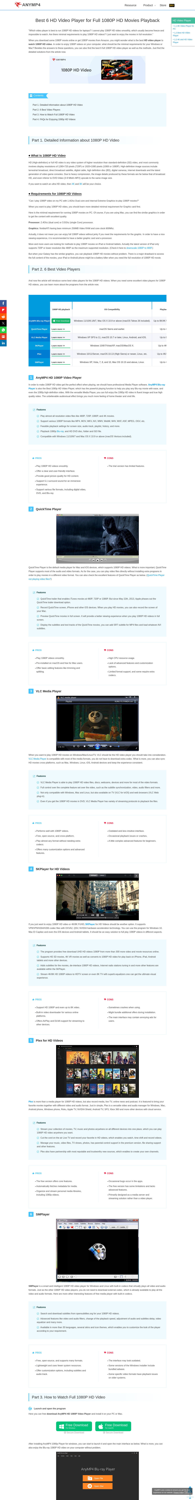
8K (80, 184)
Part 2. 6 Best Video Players (46, 110)
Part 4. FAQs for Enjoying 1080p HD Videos (54, 119)
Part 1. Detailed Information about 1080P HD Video (58, 105)
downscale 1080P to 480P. (139, 248)
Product (148, 5)
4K (73, 184)
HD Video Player (182, 20)
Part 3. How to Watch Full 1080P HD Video (54, 114)
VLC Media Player (37, 759)
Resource (131, 5)
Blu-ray (60, 431)
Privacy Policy (174, 1496)
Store (163, 5)
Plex (31, 1101)
